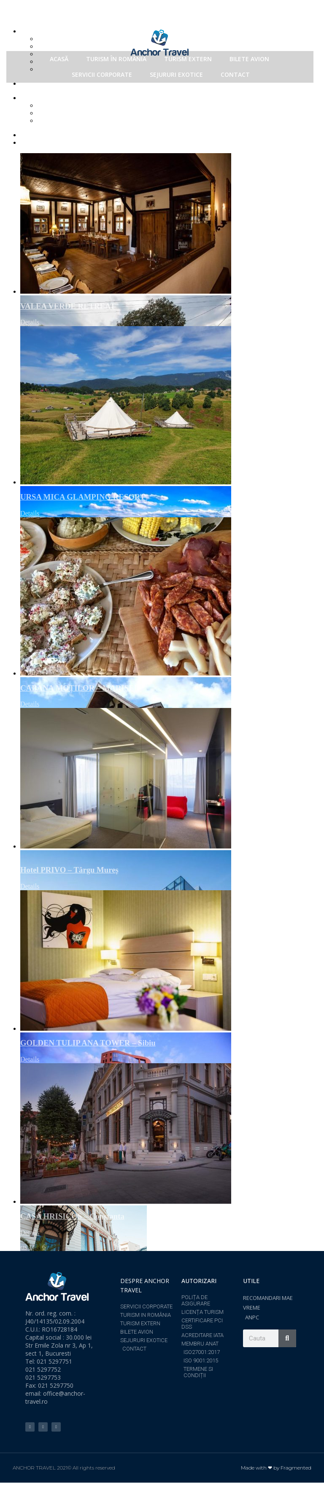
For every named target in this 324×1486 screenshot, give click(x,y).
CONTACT (235, 74)
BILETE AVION (249, 59)
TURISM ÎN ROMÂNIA (116, 59)
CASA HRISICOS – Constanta (72, 1216)
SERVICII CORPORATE (102, 74)
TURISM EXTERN (188, 59)
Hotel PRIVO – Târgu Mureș (69, 869)
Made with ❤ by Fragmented (276, 1467)
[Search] (287, 1338)
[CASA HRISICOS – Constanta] (170, 1133)
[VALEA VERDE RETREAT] (170, 223)
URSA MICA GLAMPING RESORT (82, 496)
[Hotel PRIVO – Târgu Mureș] (170, 782)
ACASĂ (59, 59)
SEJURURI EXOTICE (176, 74)
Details (29, 322)
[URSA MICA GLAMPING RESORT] (170, 405)
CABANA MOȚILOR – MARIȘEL (79, 688)
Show (46, 97)
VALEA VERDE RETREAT (68, 306)
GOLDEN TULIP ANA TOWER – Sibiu (88, 1042)
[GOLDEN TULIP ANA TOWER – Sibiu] (170, 960)
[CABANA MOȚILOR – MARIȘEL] (170, 596)
